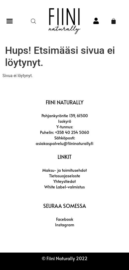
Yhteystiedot (64, 181)
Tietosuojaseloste (64, 175)
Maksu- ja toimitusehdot (64, 170)
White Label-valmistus (64, 186)
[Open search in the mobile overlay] (33, 21)
